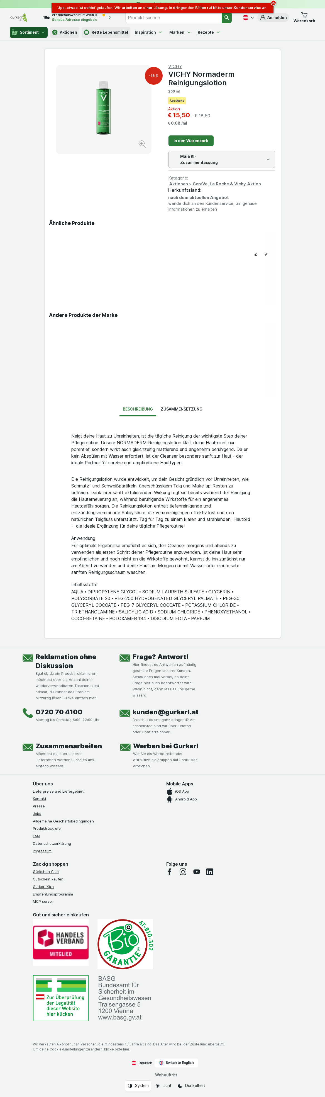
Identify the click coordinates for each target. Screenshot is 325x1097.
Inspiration (149, 32)
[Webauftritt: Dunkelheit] (191, 1085)
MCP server (43, 901)
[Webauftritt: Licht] (163, 1085)
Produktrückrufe (47, 828)
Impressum (42, 851)
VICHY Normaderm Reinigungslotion (201, 78)
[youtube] (196, 871)
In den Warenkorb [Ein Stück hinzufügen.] (191, 140)
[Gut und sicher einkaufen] (125, 944)
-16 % (153, 76)
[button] (273, 17)
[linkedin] (209, 871)
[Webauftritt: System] (138, 1085)
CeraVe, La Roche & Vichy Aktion (227, 183)
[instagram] (183, 871)
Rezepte (209, 32)
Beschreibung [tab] (138, 409)
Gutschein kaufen (48, 879)
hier (126, 1049)
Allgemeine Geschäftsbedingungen (63, 821)
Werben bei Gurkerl (166, 746)
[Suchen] (227, 17)
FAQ (36, 836)
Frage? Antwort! (161, 657)
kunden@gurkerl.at (166, 712)
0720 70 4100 (59, 712)
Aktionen (64, 32)
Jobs (37, 813)
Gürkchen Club (46, 871)
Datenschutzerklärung (52, 843)
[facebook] (169, 871)
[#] (61, 998)
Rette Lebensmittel (106, 32)
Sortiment (28, 32)
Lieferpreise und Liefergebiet (58, 791)
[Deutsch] (248, 17)
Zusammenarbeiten (69, 746)
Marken (180, 32)
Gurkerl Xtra (43, 886)
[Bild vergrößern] (143, 145)
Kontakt (39, 798)
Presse (39, 806)
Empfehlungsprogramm (53, 894)
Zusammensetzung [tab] (181, 409)
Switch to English (176, 1062)
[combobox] (173, 17)
